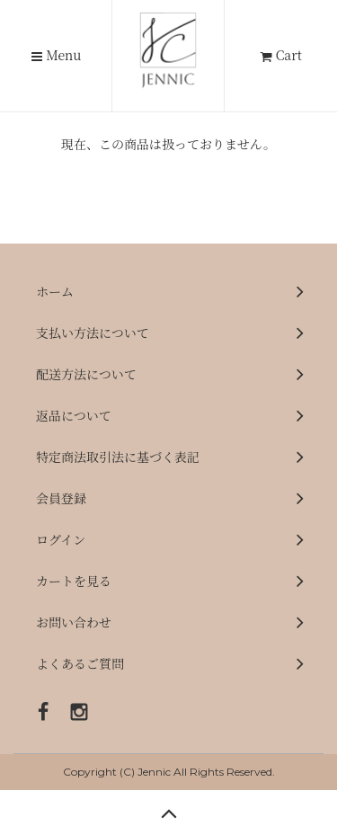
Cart (281, 55)
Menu (56, 56)
